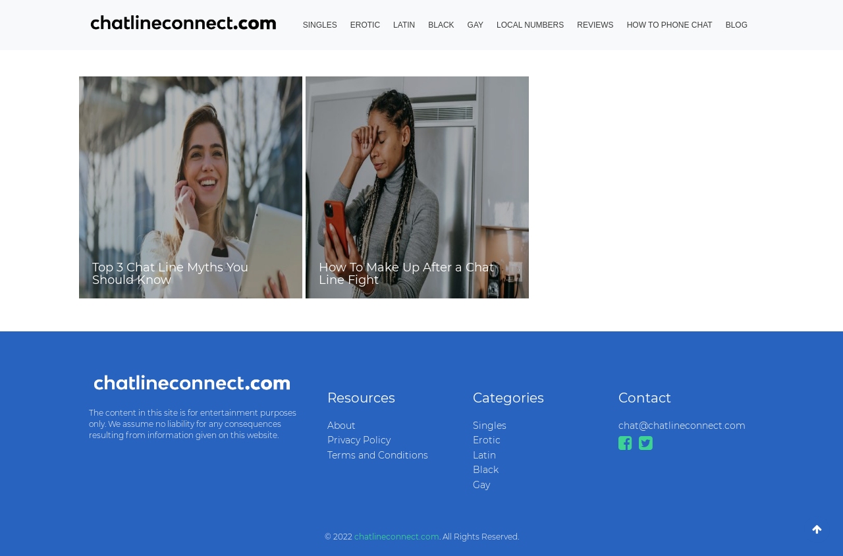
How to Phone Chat (670, 25)
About (341, 425)
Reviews (595, 25)
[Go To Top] (817, 529)
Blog (737, 25)
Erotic (365, 25)
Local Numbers (530, 25)
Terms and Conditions (377, 455)
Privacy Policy (359, 440)
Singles (320, 25)
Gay (475, 25)
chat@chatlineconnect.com (681, 425)
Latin (404, 25)
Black (441, 25)
